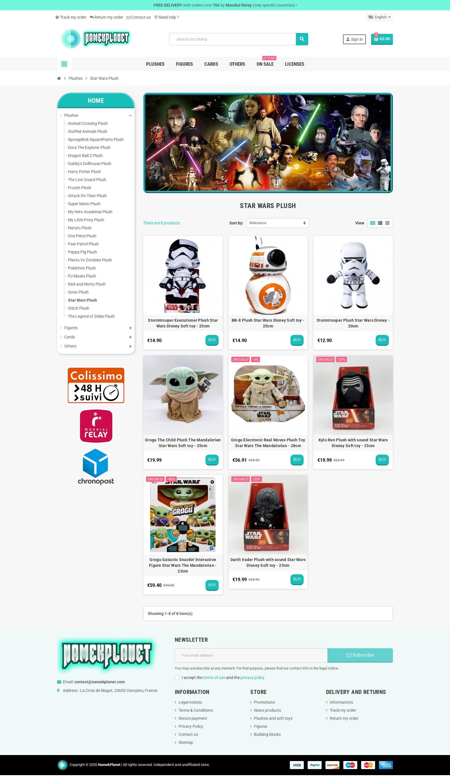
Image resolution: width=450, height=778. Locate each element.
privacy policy (252, 677)
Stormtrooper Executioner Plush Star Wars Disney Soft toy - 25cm (183, 323)
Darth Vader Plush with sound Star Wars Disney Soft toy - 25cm (268, 562)
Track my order (70, 17)
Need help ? (166, 17)
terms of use (214, 677)
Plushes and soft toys (273, 718)
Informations (341, 702)
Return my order (106, 17)
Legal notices (190, 702)
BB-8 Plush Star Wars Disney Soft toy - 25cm (268, 323)
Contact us (139, 17)
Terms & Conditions (196, 710)
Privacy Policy (191, 726)
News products (267, 710)
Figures (260, 726)
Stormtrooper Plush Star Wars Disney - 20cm (353, 323)
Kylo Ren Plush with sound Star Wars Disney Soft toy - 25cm (353, 443)
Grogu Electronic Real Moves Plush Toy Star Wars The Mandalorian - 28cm (268, 443)
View (359, 223)
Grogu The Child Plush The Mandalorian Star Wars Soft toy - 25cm (183, 443)
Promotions (264, 702)
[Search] (238, 39)
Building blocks (267, 734)
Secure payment (193, 718)
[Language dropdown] (379, 17)
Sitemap (186, 742)
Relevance (257, 223)
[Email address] (251, 655)
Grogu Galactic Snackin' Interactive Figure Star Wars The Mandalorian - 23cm (183, 565)
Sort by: (236, 223)
